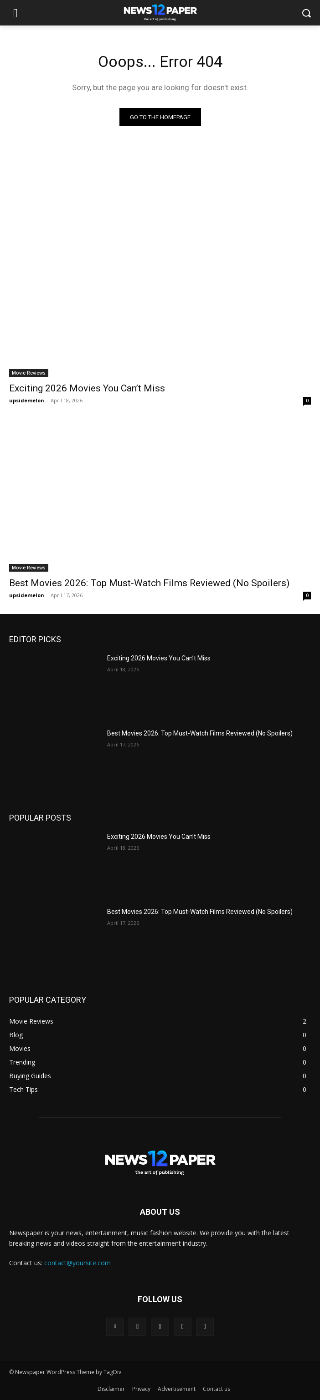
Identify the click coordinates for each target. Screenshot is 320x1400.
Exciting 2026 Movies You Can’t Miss (87, 388)
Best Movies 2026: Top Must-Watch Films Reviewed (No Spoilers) (149, 583)
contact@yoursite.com (77, 1262)
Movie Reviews (29, 373)
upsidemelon (26, 400)
